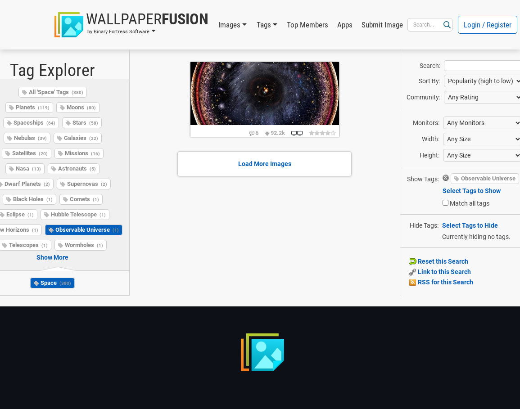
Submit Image (382, 24)
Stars (85, 122)
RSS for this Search (441, 282)
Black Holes (33, 199)
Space (56, 282)
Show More (52, 257)
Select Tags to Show (472, 190)
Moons (81, 107)
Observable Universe (87, 229)
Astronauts (77, 168)
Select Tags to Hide (470, 225)
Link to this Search (440, 271)
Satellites (30, 153)
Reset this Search (438, 261)
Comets (84, 199)
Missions (82, 153)
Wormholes (84, 245)
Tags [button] (264, 24)
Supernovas (87, 183)
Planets (33, 107)
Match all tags (469, 203)
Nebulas (30, 138)
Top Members (307, 24)
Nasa (28, 168)
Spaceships (34, 122)
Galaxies (81, 138)
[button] (131, 24)
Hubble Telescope (78, 214)
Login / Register (487, 24)
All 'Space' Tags (56, 92)
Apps (345, 24)
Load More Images (264, 163)
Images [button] (229, 24)
